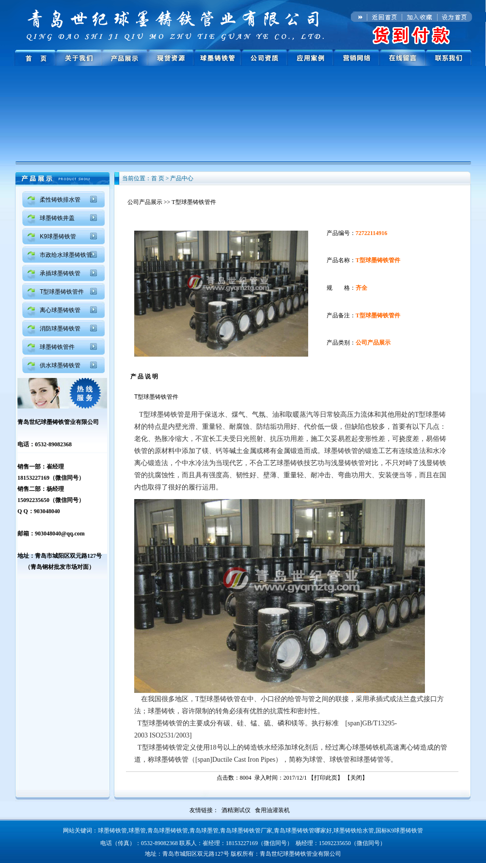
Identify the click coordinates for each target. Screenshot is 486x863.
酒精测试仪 (236, 810)
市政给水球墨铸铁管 (66, 254)
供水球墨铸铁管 (60, 365)
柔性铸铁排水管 (60, 199)
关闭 (356, 777)
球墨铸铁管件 (57, 347)
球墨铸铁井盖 (57, 218)
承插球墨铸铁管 (60, 273)
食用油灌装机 (272, 810)
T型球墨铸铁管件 (62, 291)
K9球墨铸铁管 (58, 236)
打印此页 (325, 777)
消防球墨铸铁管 (60, 328)
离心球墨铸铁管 (60, 310)
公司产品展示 (144, 202)
